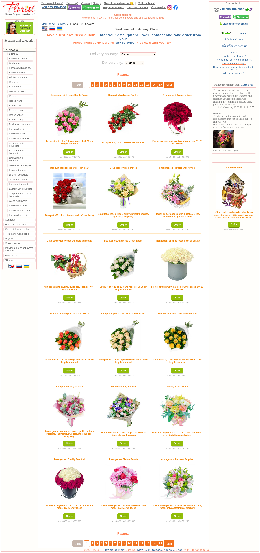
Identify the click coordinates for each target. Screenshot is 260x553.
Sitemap (97, 3)
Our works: (158, 7)
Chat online (233, 33)
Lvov (147, 549)
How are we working (137, 7)
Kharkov (169, 549)
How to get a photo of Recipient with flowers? (233, 68)
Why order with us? (113, 7)
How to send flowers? (52, 3)
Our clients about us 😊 (119, 3)
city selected (125, 42)
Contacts (85, 3)
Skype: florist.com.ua (234, 23)
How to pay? (72, 3)
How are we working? (234, 63)
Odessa (157, 549)
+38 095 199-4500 (54, 7)
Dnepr (180, 549)
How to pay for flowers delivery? (234, 60)
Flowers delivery (114, 549)
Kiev (140, 549)
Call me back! (146, 3)
